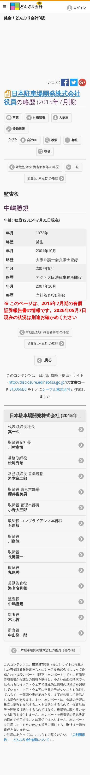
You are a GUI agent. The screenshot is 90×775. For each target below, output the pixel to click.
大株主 (63, 117)
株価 (47, 151)
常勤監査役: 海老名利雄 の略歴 (37, 167)
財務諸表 (39, 117)
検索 (54, 140)
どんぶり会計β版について (31, 739)
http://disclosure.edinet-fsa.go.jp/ (37, 382)
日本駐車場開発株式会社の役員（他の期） (47, 650)
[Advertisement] (45, 49)
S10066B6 (17, 389)
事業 (15, 117)
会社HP (32, 140)
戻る (48, 360)
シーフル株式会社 (56, 389)
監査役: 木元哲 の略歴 (42, 178)
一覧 (75, 167)
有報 (74, 140)
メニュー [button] (4, 6)
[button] (77, 8)
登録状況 (18, 128)
